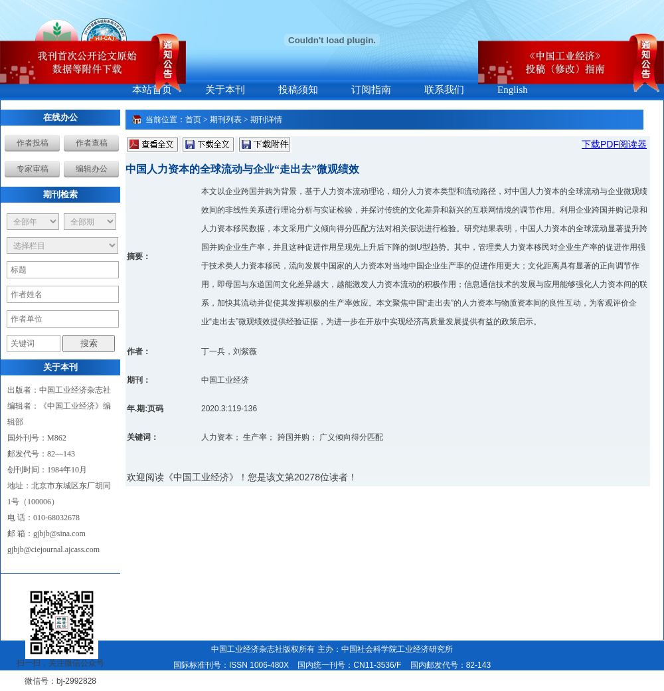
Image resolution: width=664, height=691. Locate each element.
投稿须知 (298, 89)
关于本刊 (225, 89)
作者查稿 (92, 143)
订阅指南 (371, 89)
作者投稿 (32, 143)
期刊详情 (266, 119)
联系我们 (444, 89)
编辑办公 (92, 168)
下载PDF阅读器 (614, 144)
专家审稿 (32, 168)
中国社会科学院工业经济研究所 (397, 649)
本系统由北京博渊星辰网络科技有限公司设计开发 (277, 681)
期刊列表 (226, 119)
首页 (193, 119)
